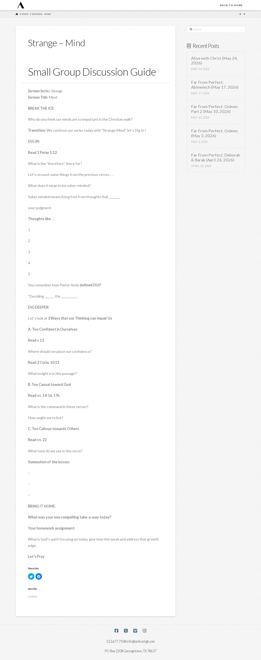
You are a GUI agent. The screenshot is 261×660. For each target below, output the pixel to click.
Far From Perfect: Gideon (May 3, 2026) (214, 133)
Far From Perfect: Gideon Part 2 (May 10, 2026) (214, 109)
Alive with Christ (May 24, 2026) (214, 60)
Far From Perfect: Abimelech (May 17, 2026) (215, 84)
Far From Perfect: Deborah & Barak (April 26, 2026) (215, 157)
